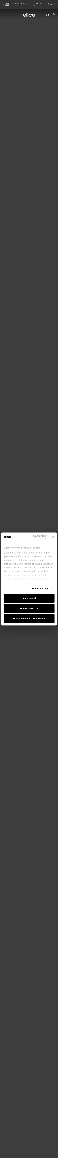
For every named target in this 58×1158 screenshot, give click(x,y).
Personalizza (29, 608)
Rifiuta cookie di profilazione (29, 618)
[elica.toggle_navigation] (4, 14)
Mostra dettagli (40, 588)
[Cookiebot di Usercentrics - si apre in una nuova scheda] (35, 537)
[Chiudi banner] (53, 537)
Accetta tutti (29, 598)
